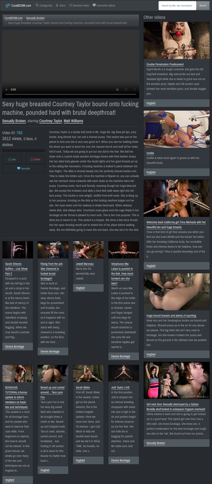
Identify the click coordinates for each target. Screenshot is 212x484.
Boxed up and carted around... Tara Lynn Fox (53, 392)
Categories (44, 5)
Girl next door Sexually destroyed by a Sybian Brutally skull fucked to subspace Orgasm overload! (176, 406)
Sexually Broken (35, 18)
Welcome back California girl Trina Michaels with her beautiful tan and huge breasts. (176, 224)
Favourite (23, 168)
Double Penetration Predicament (165, 64)
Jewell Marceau (85, 264)
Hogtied (80, 288)
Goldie (150, 153)
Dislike (35, 159)
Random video (79, 5)
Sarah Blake (83, 387)
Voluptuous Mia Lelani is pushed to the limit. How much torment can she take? (122, 273)
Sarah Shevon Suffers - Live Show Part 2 (16, 268)
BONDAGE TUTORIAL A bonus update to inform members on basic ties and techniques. (16, 397)
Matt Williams (73, 121)
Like (12, 159)
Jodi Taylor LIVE (120, 387)
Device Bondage (14, 346)
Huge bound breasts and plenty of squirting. (172, 315)
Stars (61, 5)
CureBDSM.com (18, 6)
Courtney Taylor (50, 121)
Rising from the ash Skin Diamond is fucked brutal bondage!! (52, 271)
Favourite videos (104, 5)
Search (203, 5)
